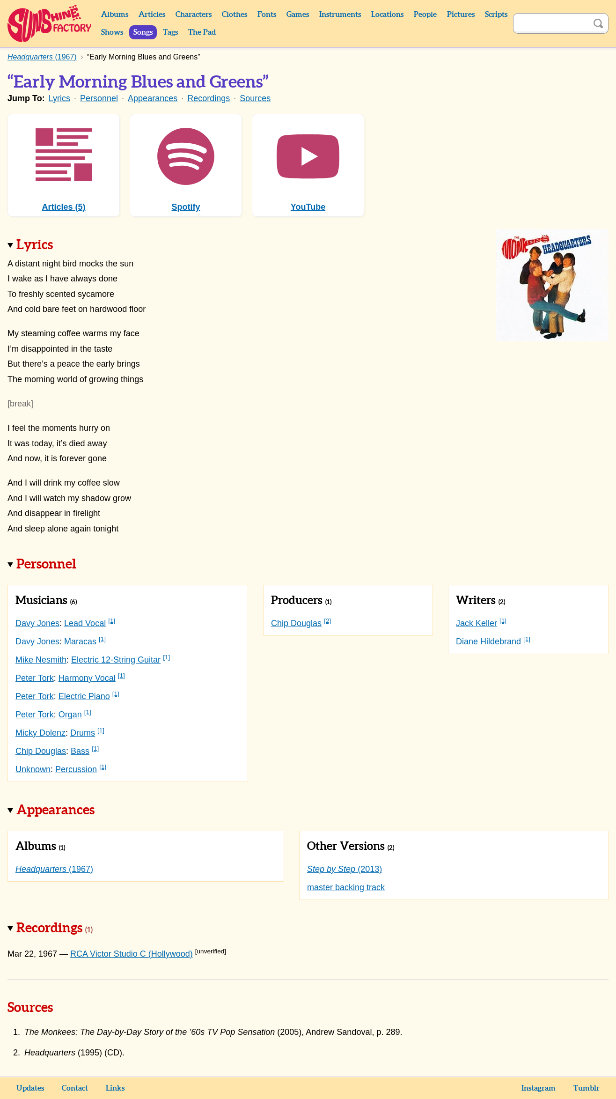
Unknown (33, 769)
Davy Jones (37, 623)
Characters (194, 14)
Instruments (340, 14)
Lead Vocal (85, 623)
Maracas (80, 641)
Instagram (538, 1088)
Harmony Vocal (87, 678)
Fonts (266, 14)
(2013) (344, 869)
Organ (70, 714)
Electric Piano (84, 696)
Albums (114, 14)
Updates (30, 1088)
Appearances (152, 98)
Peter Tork (34, 678)
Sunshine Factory (49, 23)
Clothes (234, 14)
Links (115, 1088)
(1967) (54, 869)
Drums (82, 733)
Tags (170, 32)
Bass (80, 751)
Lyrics (59, 98)
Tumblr (586, 1088)
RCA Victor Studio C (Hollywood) (131, 954)
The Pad (202, 32)
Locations (387, 14)
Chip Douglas (40, 751)
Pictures (461, 14)
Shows (112, 32)
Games (297, 14)
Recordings (208, 98)
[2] (327, 620)
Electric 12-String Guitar (116, 659)
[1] (111, 620)
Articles (152, 14)
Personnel (99, 98)
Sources (255, 98)
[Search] (550, 23)
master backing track (346, 887)
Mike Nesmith (40, 659)
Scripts (496, 14)
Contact (75, 1088)
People (425, 14)
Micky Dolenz (40, 733)
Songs (143, 32)
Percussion (76, 769)
